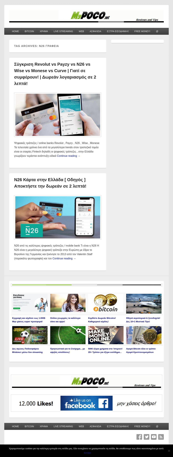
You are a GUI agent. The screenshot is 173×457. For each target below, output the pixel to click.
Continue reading (68, 155)
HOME (15, 31)
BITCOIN (29, 31)
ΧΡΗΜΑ (44, 31)
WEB (81, 31)
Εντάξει (87, 453)
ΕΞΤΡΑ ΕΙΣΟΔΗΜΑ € (118, 31)
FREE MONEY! (142, 31)
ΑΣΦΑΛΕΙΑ (95, 31)
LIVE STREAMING (63, 31)
